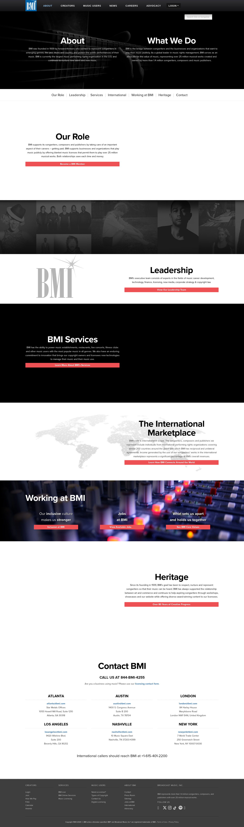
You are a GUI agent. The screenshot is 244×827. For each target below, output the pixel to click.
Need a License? (98, 792)
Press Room (129, 795)
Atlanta (56, 696)
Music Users (98, 785)
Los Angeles (56, 724)
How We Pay (30, 798)
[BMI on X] (165, 808)
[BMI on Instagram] (170, 808)
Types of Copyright (99, 795)
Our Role (58, 95)
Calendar (29, 805)
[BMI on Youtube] (186, 808)
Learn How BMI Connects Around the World (171, 462)
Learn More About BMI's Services (72, 365)
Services (96, 95)
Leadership (77, 95)
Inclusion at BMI (56, 527)
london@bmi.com (188, 703)
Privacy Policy (174, 822)
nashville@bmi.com (122, 732)
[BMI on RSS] (191, 808)
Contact (182, 95)
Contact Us (96, 798)
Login (27, 792)
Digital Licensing (98, 802)
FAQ (27, 802)
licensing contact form (147, 683)
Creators (30, 785)
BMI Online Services (67, 795)
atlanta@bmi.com (56, 703)
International (117, 95)
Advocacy (128, 808)
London (188, 696)
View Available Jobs (122, 527)
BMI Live (62, 792)
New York (188, 724)
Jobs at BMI (129, 802)
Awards (28, 808)
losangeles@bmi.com (56, 732)
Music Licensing (65, 798)
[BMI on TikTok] (175, 808)
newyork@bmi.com (188, 732)
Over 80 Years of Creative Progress (171, 604)
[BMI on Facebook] (159, 808)
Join (27, 795)
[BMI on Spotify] (181, 808)
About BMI (130, 785)
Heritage (164, 95)
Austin (122, 696)
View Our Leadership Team (171, 289)
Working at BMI (142, 95)
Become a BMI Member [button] (72, 164)
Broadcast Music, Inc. (170, 785)
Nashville (122, 724)
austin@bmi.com (122, 703)
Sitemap (127, 798)
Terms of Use (162, 822)
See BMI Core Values (188, 527)
